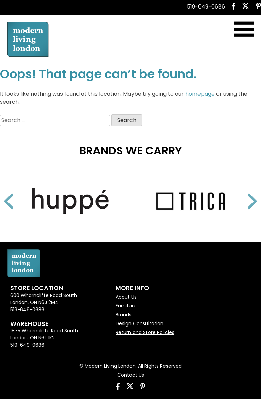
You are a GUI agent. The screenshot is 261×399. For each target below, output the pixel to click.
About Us (126, 297)
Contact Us (130, 374)
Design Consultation (139, 323)
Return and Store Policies (145, 332)
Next (244, 192)
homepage (200, 94)
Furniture (126, 305)
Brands (124, 314)
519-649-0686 (206, 7)
